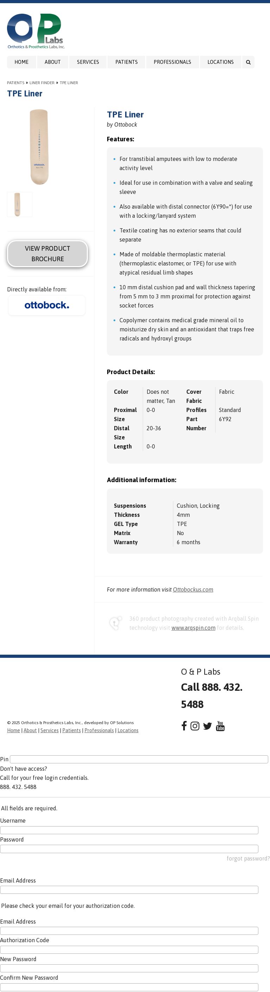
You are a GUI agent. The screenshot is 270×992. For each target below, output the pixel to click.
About (53, 62)
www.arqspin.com (194, 628)
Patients (126, 62)
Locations (220, 62)
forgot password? (248, 858)
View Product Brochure (47, 253)
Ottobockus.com (193, 589)
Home (21, 62)
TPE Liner (69, 82)
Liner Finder (42, 82)
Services (88, 62)
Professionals (172, 62)
